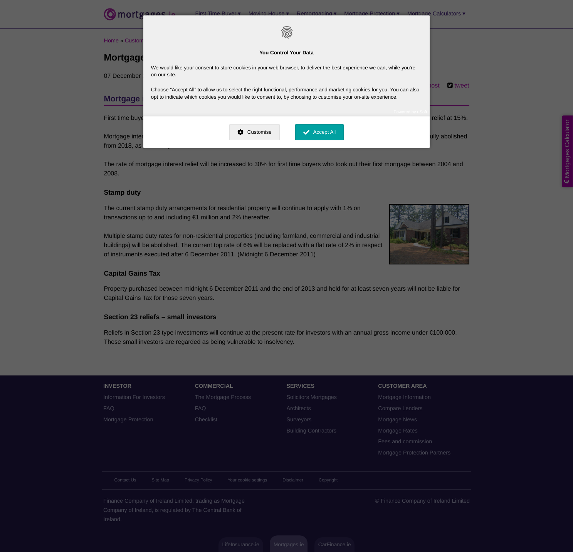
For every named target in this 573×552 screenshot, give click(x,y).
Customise (259, 132)
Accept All (324, 132)
